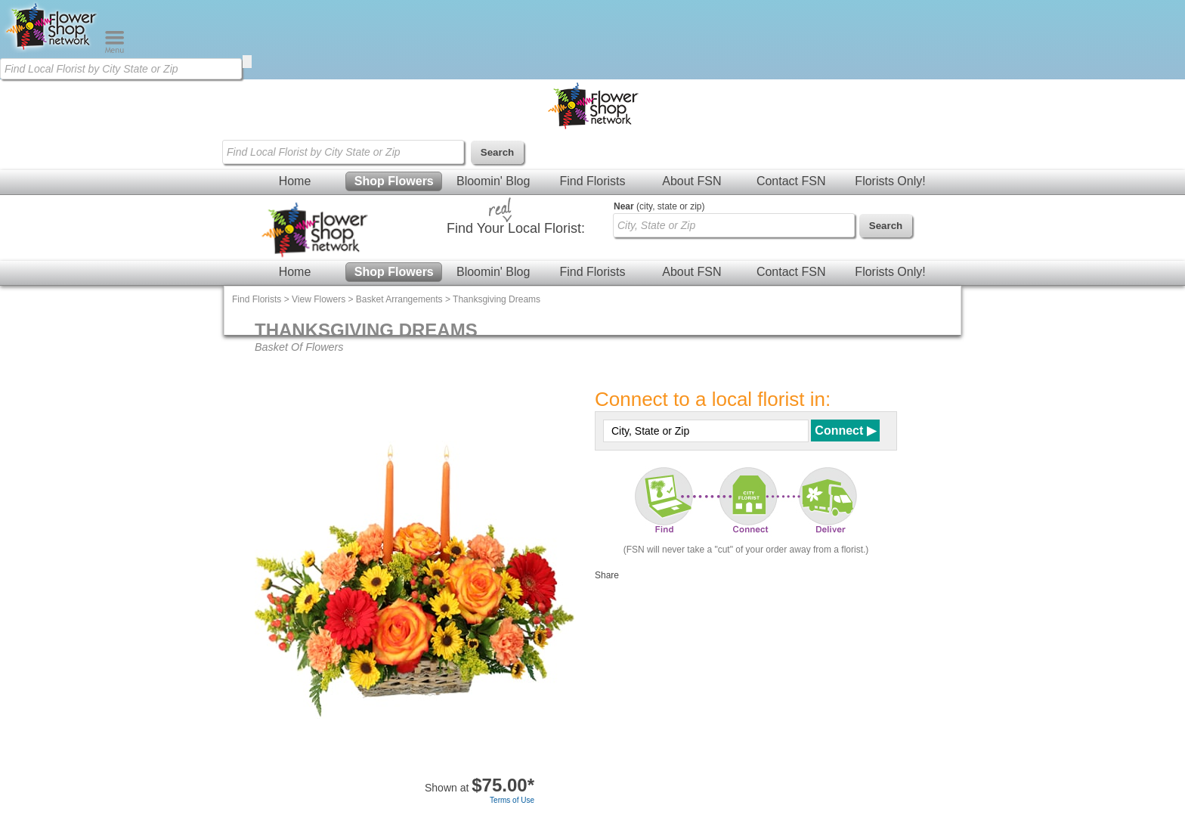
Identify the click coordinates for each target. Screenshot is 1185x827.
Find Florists (592, 181)
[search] (247, 61)
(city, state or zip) (659, 206)
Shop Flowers (394, 181)
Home (295, 181)
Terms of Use (512, 800)
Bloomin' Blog (493, 181)
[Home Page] (52, 50)
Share (607, 575)
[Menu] (114, 50)
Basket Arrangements (399, 299)
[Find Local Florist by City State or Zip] (121, 68)
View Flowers (318, 299)
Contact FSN (791, 181)
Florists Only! (890, 181)
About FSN (691, 181)
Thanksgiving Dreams (496, 299)
